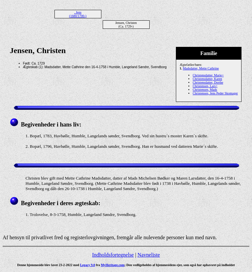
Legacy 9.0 (87, 265)
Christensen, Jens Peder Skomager (215, 93)
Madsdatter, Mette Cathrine (201, 68)
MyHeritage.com (112, 265)
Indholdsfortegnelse (113, 255)
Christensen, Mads (205, 89)
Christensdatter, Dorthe (208, 82)
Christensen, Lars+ (205, 86)
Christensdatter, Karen (207, 79)
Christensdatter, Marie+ (208, 75)
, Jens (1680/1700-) (78, 14)
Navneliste (148, 255)
